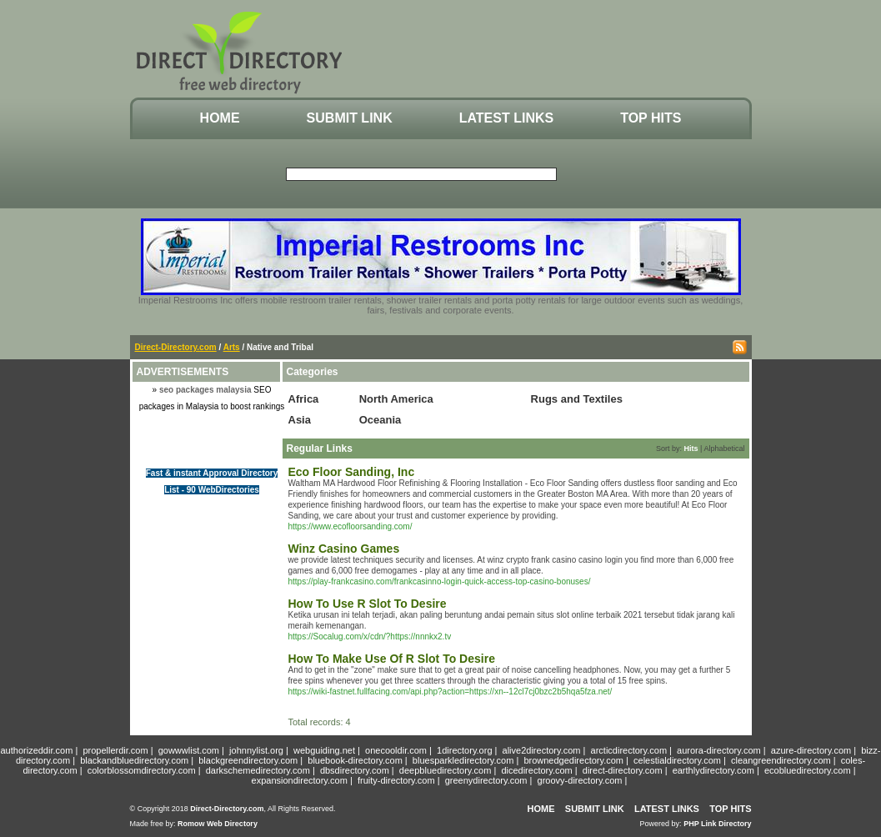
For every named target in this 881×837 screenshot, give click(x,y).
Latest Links (506, 118)
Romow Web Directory (218, 823)
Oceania (380, 419)
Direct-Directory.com (176, 347)
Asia (299, 419)
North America (396, 399)
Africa (303, 399)
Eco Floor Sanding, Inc (351, 472)
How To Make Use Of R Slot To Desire (391, 658)
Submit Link (350, 118)
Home (220, 118)
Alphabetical (723, 448)
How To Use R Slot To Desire (367, 603)
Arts (231, 347)
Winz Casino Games (344, 548)
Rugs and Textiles (577, 399)
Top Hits (650, 118)
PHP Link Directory (717, 823)
